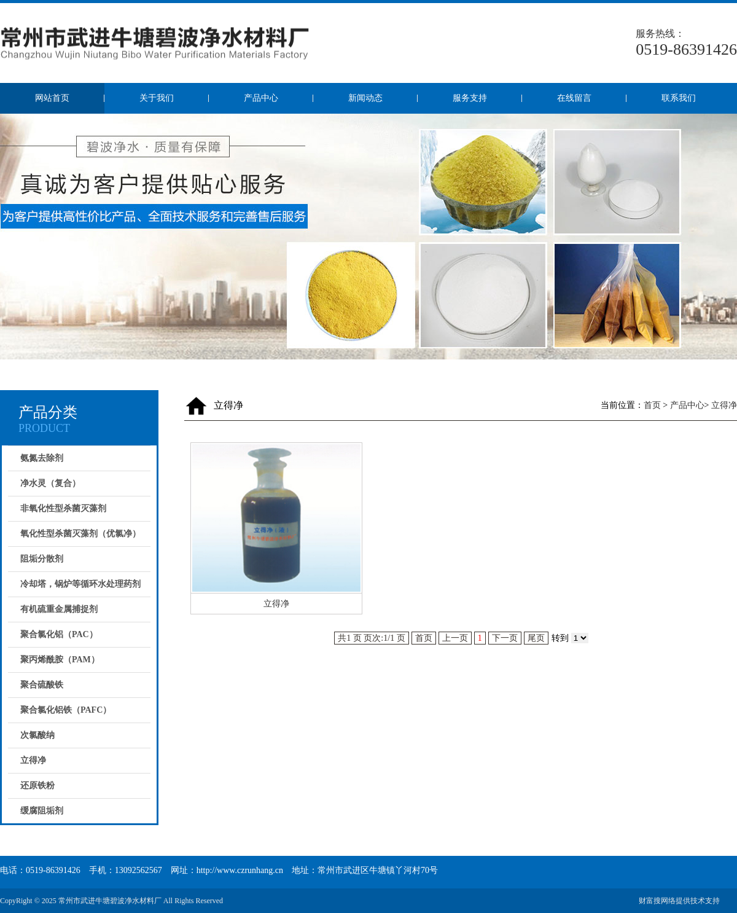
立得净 (33, 760)
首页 (652, 405)
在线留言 (574, 98)
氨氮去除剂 (41, 458)
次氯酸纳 (37, 735)
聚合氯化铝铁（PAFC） (65, 710)
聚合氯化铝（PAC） (59, 634)
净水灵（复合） (50, 483)
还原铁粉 (37, 785)
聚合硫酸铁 (41, 684)
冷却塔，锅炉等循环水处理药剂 (80, 584)
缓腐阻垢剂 (41, 810)
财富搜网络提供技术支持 (679, 900)
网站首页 (52, 98)
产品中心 (261, 98)
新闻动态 (365, 98)
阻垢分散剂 (41, 558)
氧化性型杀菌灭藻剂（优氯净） (80, 533)
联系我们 (678, 98)
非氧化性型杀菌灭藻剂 (63, 508)
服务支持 (470, 98)
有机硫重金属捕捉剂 (59, 609)
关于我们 (156, 98)
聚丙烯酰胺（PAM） (59, 659)
